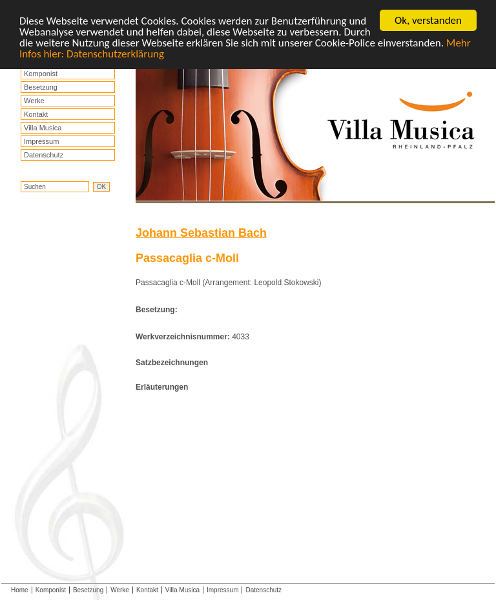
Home (19, 590)
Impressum (41, 141)
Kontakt (36, 114)
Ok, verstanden (428, 20)
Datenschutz (43, 155)
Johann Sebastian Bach (201, 232)
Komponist (40, 73)
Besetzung (40, 87)
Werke (34, 101)
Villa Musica (43, 128)
